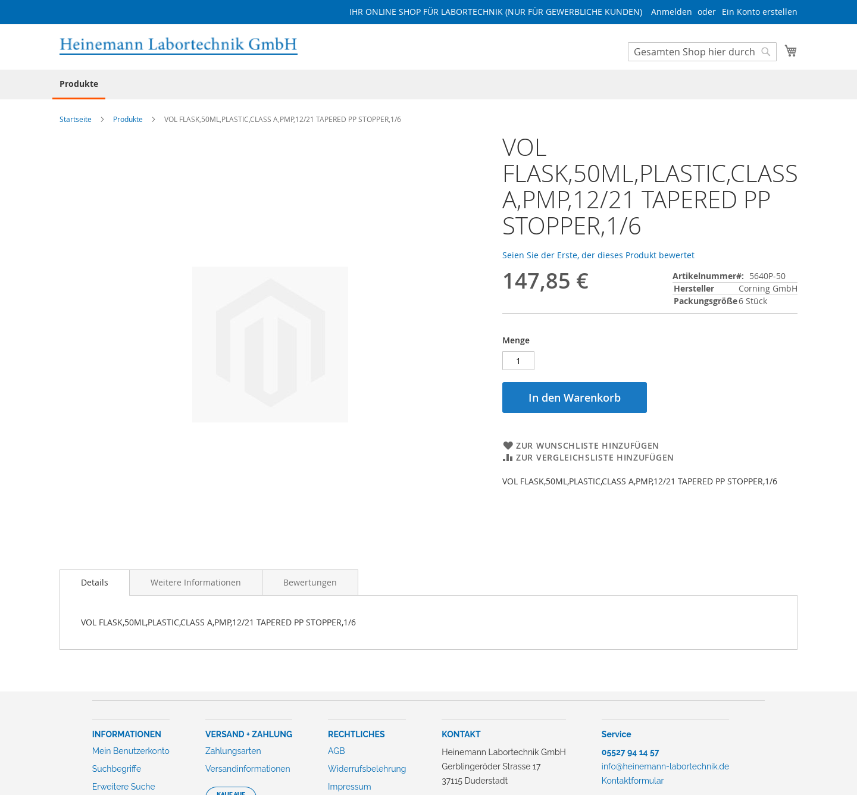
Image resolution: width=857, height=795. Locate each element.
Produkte (128, 119)
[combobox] (702, 51)
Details (94, 582)
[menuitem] (78, 84)
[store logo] (179, 46)
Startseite (76, 119)
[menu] (428, 84)
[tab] (95, 582)
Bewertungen (310, 582)
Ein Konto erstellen (759, 11)
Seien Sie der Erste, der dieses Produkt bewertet (598, 255)
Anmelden (671, 11)
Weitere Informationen (196, 582)
